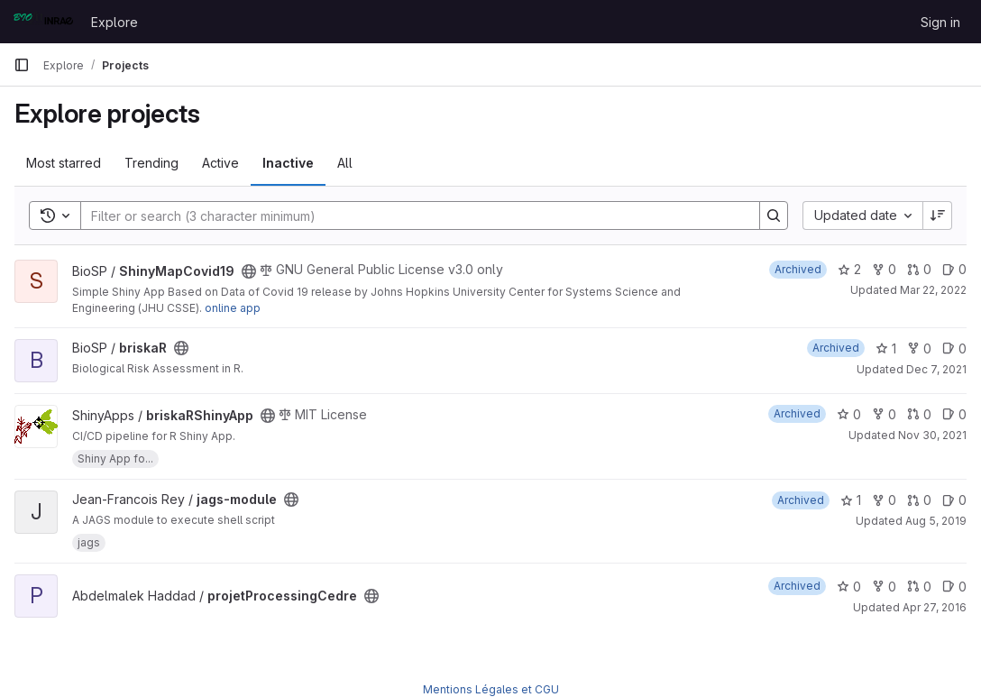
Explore (114, 22)
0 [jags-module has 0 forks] (884, 500)
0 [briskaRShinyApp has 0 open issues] (954, 414)
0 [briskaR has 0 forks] (919, 348)
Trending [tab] (151, 162)
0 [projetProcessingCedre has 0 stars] (849, 586)
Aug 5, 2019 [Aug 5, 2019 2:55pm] (936, 520)
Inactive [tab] (288, 162)
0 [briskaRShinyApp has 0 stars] (849, 414)
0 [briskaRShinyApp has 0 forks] (884, 414)
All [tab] (345, 162)
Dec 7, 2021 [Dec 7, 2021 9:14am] (936, 369)
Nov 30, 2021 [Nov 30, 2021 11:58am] (932, 435)
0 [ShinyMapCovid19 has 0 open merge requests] (919, 269)
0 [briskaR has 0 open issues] (954, 348)
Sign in (940, 22)
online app (233, 308)
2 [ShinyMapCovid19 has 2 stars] (849, 269)
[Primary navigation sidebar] (21, 64)
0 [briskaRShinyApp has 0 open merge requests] (919, 414)
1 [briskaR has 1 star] (886, 348)
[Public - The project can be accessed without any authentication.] (249, 271)
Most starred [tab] (63, 162)
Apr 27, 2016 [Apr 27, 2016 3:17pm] (935, 607)
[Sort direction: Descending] (937, 215)
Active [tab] (220, 162)
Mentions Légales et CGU (491, 689)
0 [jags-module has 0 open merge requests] (919, 500)
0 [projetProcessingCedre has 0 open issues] (954, 586)
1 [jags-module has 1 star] (850, 500)
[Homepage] (43, 21)
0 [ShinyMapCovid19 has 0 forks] (884, 269)
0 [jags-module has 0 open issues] (954, 500)
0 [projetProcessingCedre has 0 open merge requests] (919, 586)
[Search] (411, 215)
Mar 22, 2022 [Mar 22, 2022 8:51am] (933, 290)
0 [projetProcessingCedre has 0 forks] (884, 586)
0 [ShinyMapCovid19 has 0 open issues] (954, 269)
